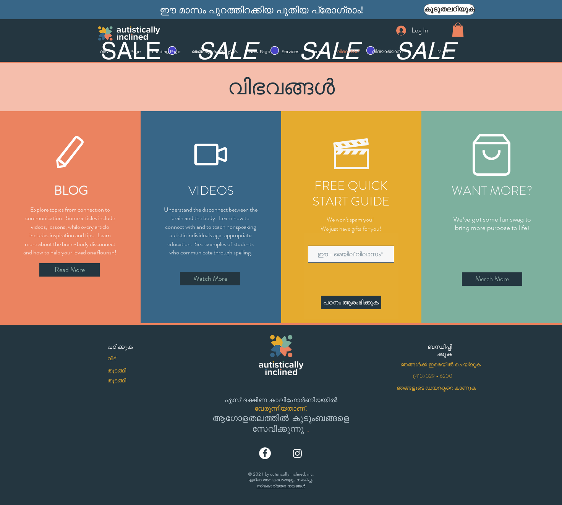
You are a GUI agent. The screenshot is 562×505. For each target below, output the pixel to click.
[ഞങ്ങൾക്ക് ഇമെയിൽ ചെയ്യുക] (440, 365)
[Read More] (69, 270)
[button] (458, 30)
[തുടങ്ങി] (133, 371)
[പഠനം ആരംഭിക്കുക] (351, 302)
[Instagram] (297, 453)
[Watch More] (210, 278)
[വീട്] (133, 359)
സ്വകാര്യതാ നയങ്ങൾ (281, 486)
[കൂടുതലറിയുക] (449, 9)
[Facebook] (265, 453)
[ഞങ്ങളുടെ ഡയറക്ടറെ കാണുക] (436, 388)
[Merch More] (492, 279)
